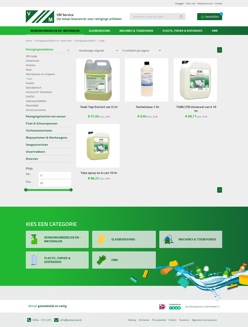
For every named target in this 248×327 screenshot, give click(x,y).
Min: (28, 174)
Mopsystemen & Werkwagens (46, 137)
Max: (28, 182)
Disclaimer (144, 320)
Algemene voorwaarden (204, 320)
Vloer (29, 70)
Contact (218, 3)
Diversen (32, 158)
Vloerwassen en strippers (40, 74)
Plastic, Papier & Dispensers (182, 31)
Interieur (30, 65)
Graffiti (30, 96)
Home (29, 40)
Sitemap (132, 320)
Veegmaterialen (37, 144)
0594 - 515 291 (39, 320)
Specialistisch (33, 87)
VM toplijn (31, 56)
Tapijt (29, 78)
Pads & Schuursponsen (42, 123)
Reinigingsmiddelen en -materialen (54, 31)
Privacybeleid (159, 320)
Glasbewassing (99, 31)
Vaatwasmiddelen (36, 101)
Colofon (173, 320)
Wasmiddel (32, 105)
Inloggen (179, 3)
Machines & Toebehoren (136, 31)
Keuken (30, 83)
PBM (215, 31)
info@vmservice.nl (68, 320)
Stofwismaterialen (39, 130)
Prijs (29, 168)
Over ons (191, 3)
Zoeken (135, 23)
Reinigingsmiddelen (85, 40)
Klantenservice (205, 3)
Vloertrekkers (35, 151)
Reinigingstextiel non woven (46, 116)
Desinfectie (32, 61)
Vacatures (184, 320)
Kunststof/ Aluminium (39, 92)
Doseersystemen (36, 110)
